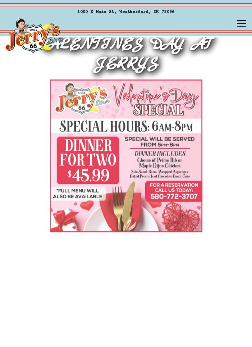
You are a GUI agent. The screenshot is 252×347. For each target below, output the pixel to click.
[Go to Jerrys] (126, 12)
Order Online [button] (126, 313)
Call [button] (126, 335)
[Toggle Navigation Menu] (242, 23)
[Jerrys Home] (34, 35)
